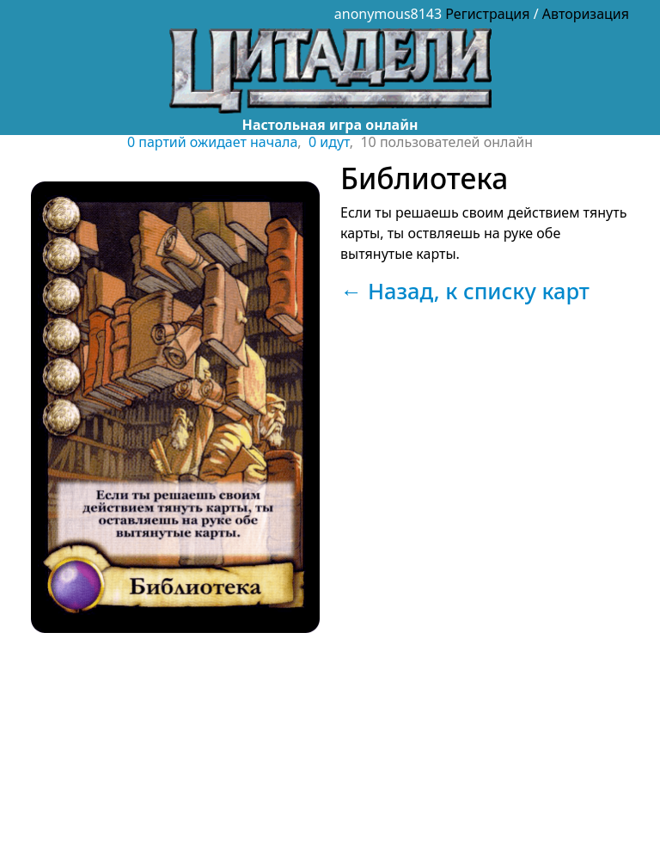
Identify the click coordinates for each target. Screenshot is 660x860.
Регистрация (487, 13)
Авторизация (585, 13)
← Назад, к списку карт (465, 290)
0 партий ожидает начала (212, 141)
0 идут (329, 141)
